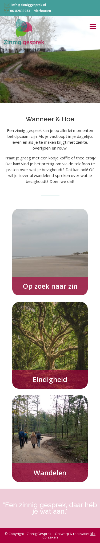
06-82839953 (20, 11)
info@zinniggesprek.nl (28, 5)
